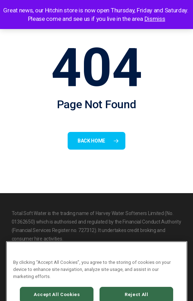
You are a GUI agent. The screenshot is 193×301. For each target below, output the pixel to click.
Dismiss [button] (154, 18)
